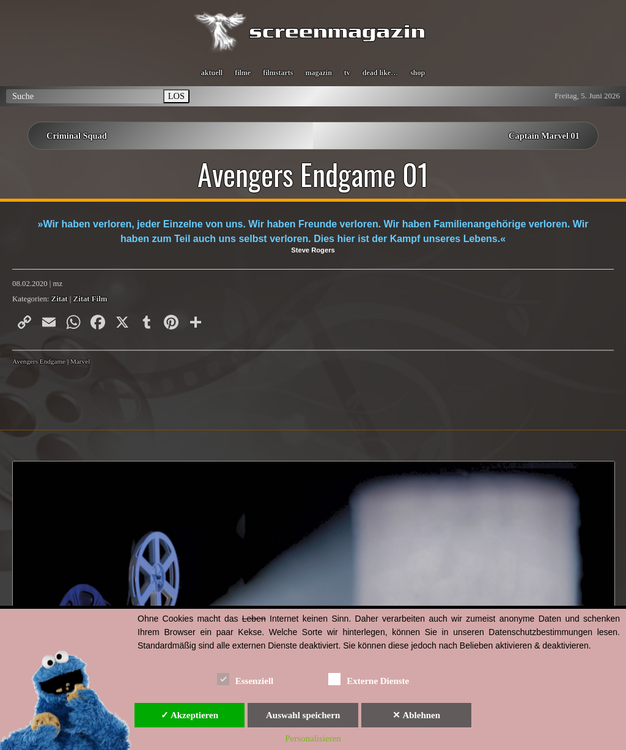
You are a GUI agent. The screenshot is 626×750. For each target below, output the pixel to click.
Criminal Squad (76, 136)
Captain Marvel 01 (544, 136)
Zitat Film (90, 299)
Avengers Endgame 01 (313, 174)
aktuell (212, 72)
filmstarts (278, 72)
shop (417, 72)
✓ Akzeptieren (189, 715)
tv (347, 72)
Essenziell (245, 679)
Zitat (59, 299)
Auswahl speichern (303, 715)
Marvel (80, 361)
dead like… (380, 72)
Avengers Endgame (38, 361)
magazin (318, 72)
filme (243, 72)
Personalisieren (313, 738)
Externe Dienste (368, 679)
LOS (176, 96)
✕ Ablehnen (416, 715)
